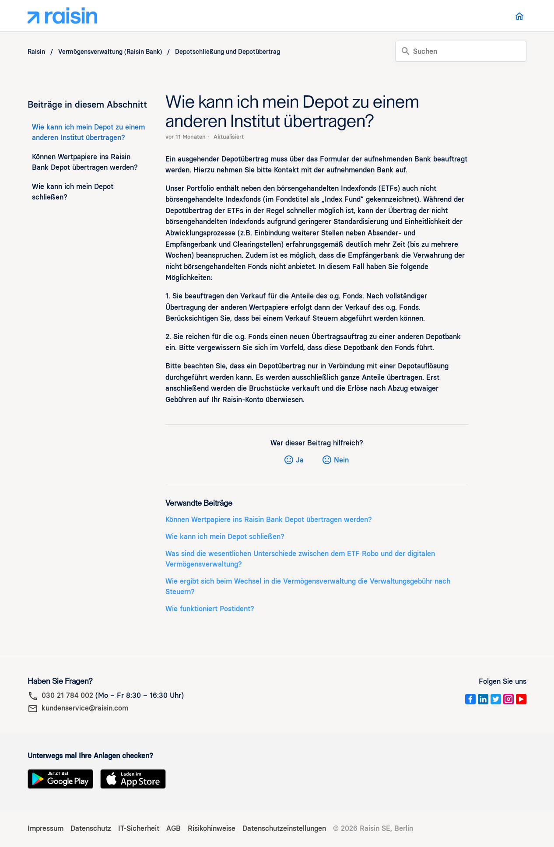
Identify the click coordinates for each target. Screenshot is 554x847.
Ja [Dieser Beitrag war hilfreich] (300, 460)
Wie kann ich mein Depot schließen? (72, 191)
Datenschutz (90, 828)
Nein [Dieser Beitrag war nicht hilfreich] (341, 460)
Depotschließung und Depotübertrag (227, 52)
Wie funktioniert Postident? (209, 609)
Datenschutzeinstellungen (284, 828)
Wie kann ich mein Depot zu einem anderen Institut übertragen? (88, 132)
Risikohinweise (211, 828)
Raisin (36, 52)
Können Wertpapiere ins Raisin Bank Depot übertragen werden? (85, 162)
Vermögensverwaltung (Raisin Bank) (110, 52)
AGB (173, 828)
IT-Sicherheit (138, 828)
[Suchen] (460, 51)
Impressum (45, 828)
